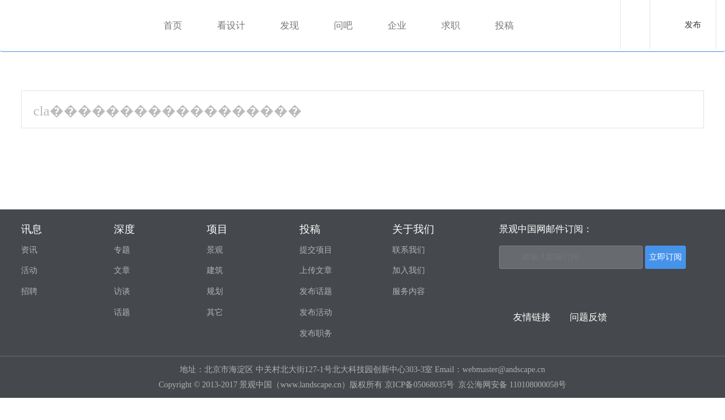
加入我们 (408, 270)
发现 (289, 25)
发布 (693, 24)
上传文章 (315, 270)
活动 (29, 270)
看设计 (231, 25)
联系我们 (408, 250)
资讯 (29, 250)
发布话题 (315, 291)
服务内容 (408, 291)
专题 (122, 250)
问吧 (343, 25)
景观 (215, 250)
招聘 (29, 291)
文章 (122, 270)
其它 (215, 312)
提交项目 (315, 250)
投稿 (504, 25)
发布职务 (315, 333)
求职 (450, 25)
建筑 (215, 270)
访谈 (122, 291)
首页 (172, 25)
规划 (215, 291)
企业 (397, 25)
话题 (122, 312)
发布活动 (315, 312)
